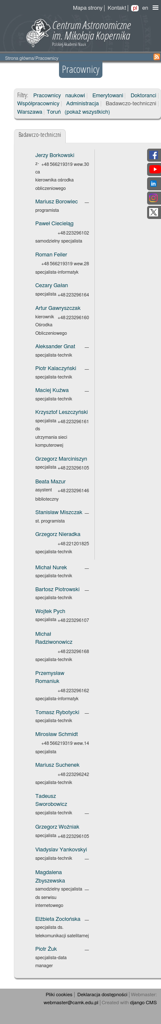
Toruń (54, 112)
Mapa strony (87, 8)
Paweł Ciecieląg (54, 224)
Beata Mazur (50, 482)
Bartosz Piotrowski (57, 589)
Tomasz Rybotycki (57, 712)
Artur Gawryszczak (57, 308)
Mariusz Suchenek (57, 765)
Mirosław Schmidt (56, 734)
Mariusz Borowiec (56, 202)
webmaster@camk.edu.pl (71, 1002)
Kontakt (116, 8)
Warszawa (30, 112)
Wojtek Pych (50, 611)
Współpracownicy (38, 104)
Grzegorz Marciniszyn (61, 459)
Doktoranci (143, 96)
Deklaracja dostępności (103, 994)
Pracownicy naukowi (59, 96)
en (145, 8)
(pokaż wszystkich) (87, 112)
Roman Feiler (51, 255)
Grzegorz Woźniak (57, 827)
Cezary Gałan (51, 285)
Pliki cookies (59, 994)
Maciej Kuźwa (52, 390)
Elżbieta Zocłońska (57, 919)
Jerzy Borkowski (55, 155)
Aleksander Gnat (55, 346)
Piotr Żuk (46, 949)
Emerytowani (107, 96)
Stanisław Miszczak (59, 512)
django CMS (143, 1002)
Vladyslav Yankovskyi (61, 850)
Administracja (82, 104)
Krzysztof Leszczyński (61, 412)
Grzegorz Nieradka (57, 534)
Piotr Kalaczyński (55, 368)
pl (135, 8)
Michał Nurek (51, 568)
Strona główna (19, 58)
